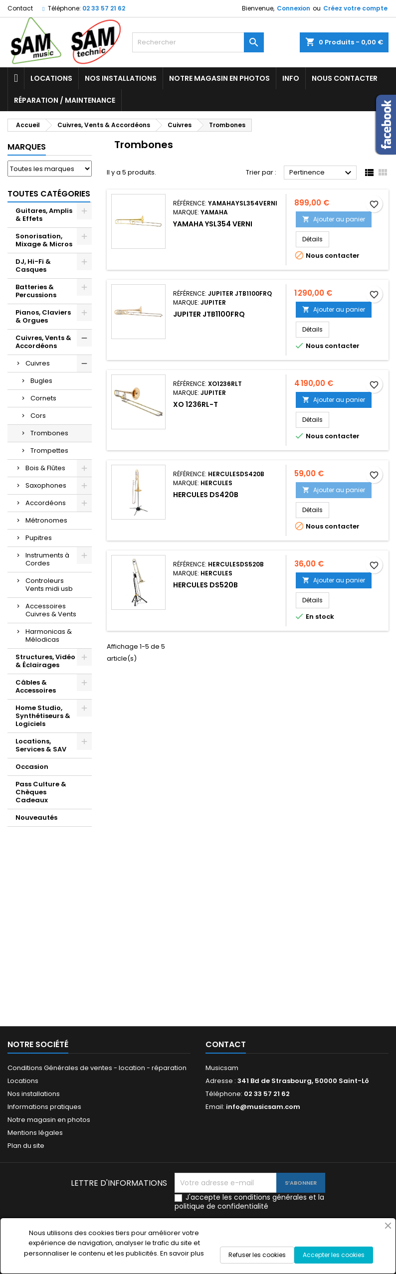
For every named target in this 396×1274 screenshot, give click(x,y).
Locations (51, 78)
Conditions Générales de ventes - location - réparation (97, 1068)
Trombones (49, 433)
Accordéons (45, 503)
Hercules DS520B (205, 585)
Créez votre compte (355, 8)
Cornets (43, 398)
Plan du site (25, 1145)
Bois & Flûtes (45, 468)
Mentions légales (35, 1132)
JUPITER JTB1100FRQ (209, 314)
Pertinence (321, 173)
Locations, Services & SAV (40, 745)
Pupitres (38, 538)
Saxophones (45, 485)
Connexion (293, 8)
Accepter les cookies (334, 1255)
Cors (38, 415)
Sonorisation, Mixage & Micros (43, 240)
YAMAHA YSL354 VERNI (212, 224)
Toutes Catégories (48, 193)
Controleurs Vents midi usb (49, 584)
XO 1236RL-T (195, 404)
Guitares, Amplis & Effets (43, 214)
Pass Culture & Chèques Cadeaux (40, 792)
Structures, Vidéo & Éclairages (45, 661)
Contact (20, 8)
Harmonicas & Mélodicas (48, 635)
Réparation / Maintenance (64, 100)
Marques (26, 147)
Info (290, 78)
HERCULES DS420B (205, 495)
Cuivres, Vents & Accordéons (43, 342)
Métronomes (46, 520)
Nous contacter (345, 78)
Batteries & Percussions (35, 291)
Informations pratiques (44, 1106)
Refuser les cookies (257, 1255)
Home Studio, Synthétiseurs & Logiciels (42, 715)
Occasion (31, 766)
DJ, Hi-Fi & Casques (33, 265)
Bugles (41, 380)
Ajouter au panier (333, 219)
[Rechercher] (198, 42)
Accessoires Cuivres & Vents (50, 610)
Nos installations (121, 78)
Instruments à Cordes (47, 559)
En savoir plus (182, 1253)
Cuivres (37, 363)
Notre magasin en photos (219, 78)
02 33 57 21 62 (103, 8)
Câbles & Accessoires (35, 686)
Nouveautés (36, 817)
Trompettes (49, 450)
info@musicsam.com (263, 1106)
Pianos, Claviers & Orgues (43, 316)
